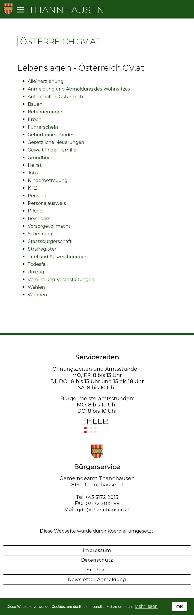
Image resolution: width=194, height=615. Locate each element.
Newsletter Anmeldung (97, 579)
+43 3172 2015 (101, 497)
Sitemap (97, 570)
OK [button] (179, 606)
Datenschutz (97, 560)
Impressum (97, 550)
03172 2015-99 (103, 503)
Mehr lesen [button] (146, 606)
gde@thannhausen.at (103, 509)
